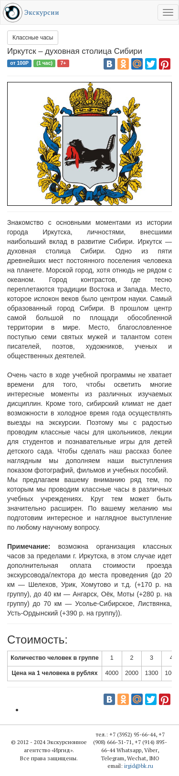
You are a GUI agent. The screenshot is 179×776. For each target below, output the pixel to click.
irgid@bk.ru (138, 765)
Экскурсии (41, 12)
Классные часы (32, 37)
